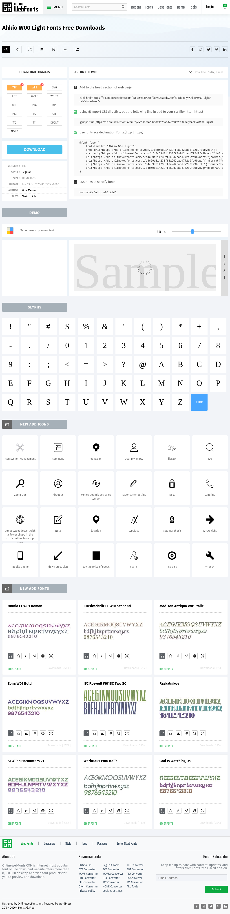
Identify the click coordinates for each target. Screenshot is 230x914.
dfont (54, 122)
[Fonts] (77, 49)
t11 (34, 122)
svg (54, 87)
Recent (136, 7)
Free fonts (22, 7)
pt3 (14, 113)
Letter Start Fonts (127, 844)
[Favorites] (18, 49)
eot (14, 96)
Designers (49, 844)
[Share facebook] (192, 49)
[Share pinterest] (217, 49)
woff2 (55, 96)
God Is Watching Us (174, 761)
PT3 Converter (111, 878)
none (14, 131)
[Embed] (43, 656)
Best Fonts (165, 7)
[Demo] (29, 49)
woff (34, 96)
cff (54, 113)
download (34, 149)
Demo (181, 7)
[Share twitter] (209, 49)
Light (34, 196)
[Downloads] (27, 656)
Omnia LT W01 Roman (25, 606)
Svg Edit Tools (111, 865)
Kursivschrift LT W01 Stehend (107, 606)
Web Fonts (27, 844)
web (34, 87)
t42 (15, 122)
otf (14, 105)
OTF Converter (87, 869)
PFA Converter (135, 873)
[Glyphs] (41, 49)
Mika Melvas (29, 190)
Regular (26, 172)
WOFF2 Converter (113, 873)
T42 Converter (111, 882)
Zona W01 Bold (20, 683)
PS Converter (134, 878)
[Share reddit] (200, 49)
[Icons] (65, 49)
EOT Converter (135, 869)
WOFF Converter (88, 873)
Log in (210, 7)
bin (54, 105)
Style (68, 844)
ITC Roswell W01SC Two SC (105, 683)
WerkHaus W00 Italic (100, 761)
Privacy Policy (87, 890)
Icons (149, 7)
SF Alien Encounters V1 (26, 761)
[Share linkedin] (225, 49)
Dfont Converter (88, 886)
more (199, 402)
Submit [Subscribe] (216, 889)
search (123, 7)
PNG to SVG (85, 865)
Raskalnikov (169, 683)
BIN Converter (87, 878)
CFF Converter (87, 882)
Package (102, 844)
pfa (34, 105)
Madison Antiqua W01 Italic (181, 606)
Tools (193, 7)
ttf (14, 87)
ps (34, 113)
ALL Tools (132, 886)
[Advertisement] (36, 268)
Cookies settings (112, 890)
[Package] (53, 49)
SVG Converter (111, 869)
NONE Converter (112, 886)
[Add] (6, 49)
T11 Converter (135, 882)
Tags (84, 844)
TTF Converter (135, 865)
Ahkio (25, 196)
